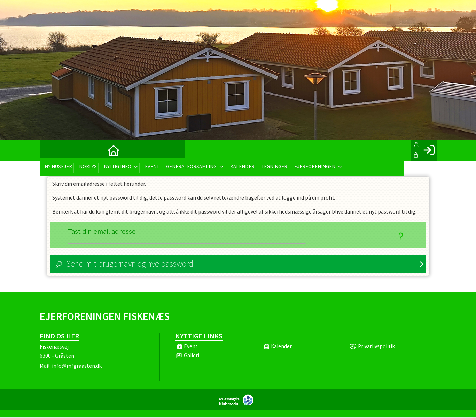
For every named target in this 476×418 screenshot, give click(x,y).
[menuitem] (50, 150)
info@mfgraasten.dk (77, 367)
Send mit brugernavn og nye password (129, 265)
